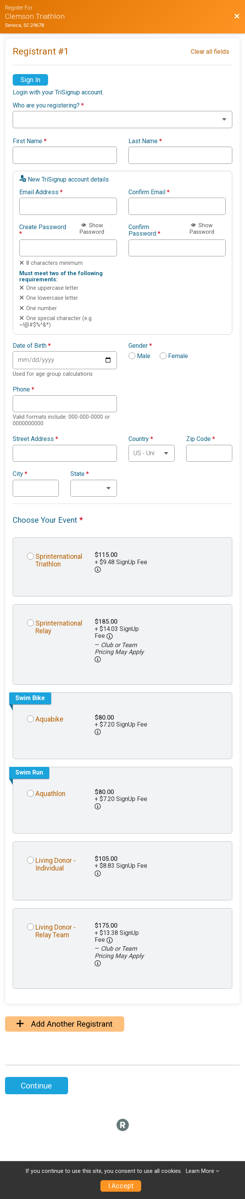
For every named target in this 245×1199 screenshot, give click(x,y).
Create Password (42, 230)
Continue (36, 1085)
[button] (98, 659)
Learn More (200, 1171)
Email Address (41, 192)
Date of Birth (32, 345)
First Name (30, 141)
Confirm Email (149, 192)
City (20, 474)
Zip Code (200, 439)
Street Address (35, 439)
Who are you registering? (48, 105)
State (79, 474)
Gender (140, 345)
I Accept (120, 1186)
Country (140, 439)
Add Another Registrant (65, 1024)
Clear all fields (210, 51)
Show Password (92, 228)
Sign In (30, 80)
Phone (23, 389)
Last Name (145, 141)
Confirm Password (144, 230)
